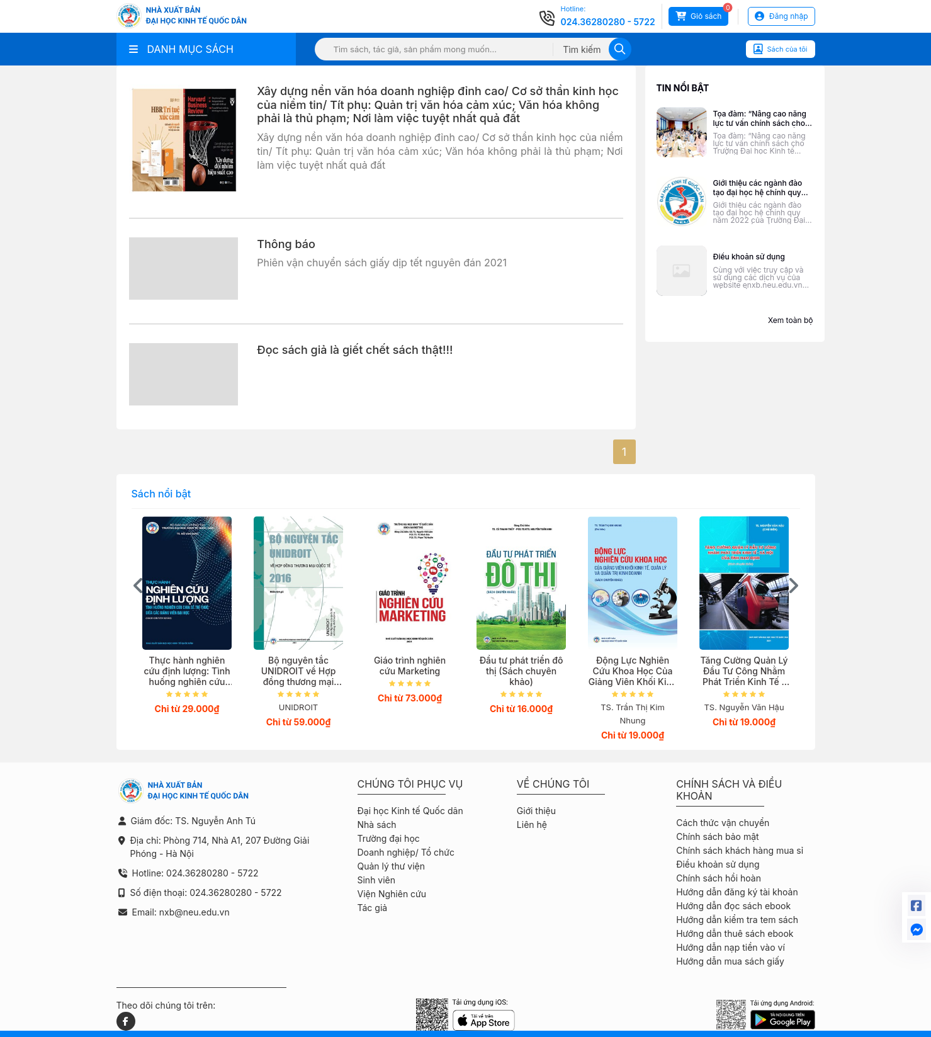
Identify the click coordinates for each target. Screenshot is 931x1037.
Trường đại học (389, 838)
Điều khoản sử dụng (717, 864)
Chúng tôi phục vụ (410, 784)
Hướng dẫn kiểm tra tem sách (737, 919)
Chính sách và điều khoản (729, 790)
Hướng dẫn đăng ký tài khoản (737, 892)
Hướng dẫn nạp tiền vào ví (730, 947)
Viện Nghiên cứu (392, 893)
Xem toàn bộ (790, 320)
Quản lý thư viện (391, 866)
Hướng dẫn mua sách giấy (730, 961)
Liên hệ (532, 824)
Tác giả (373, 907)
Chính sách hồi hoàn (718, 878)
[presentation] (138, 585)
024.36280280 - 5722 (608, 21)
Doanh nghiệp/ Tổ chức (406, 852)
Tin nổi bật (683, 87)
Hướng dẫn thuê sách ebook (734, 933)
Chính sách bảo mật (717, 836)
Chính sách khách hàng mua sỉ (739, 850)
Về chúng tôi (553, 784)
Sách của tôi (780, 49)
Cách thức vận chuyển (722, 822)
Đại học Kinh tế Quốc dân (410, 810)
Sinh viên (377, 880)
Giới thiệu (536, 810)
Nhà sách (377, 824)
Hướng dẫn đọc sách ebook (733, 905)
